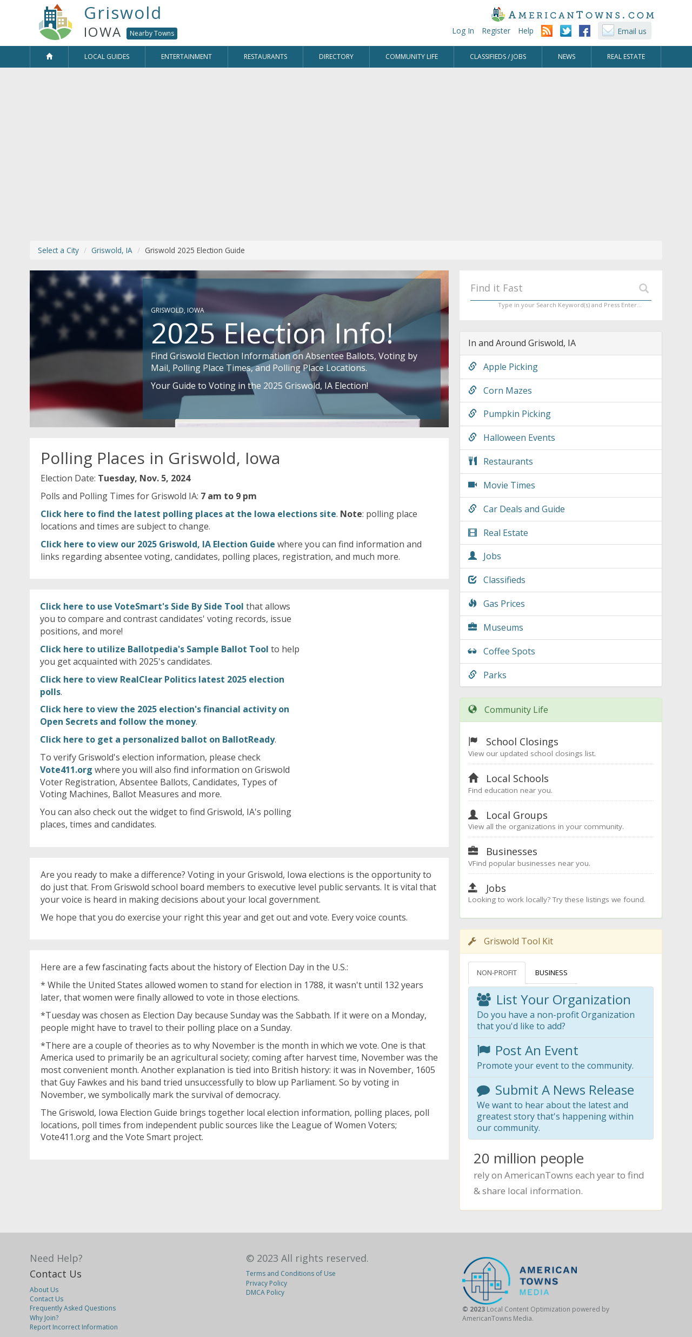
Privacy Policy (266, 1283)
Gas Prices (496, 604)
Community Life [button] (411, 56)
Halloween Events (511, 438)
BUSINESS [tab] (551, 972)
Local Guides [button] (106, 56)
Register (496, 30)
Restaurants (500, 461)
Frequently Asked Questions (73, 1308)
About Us (44, 1289)
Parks (487, 675)
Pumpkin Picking (509, 414)
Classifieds (496, 580)
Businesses (511, 851)
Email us (632, 31)
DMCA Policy (265, 1292)
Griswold (123, 12)
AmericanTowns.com (572, 14)
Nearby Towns (152, 33)
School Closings (522, 741)
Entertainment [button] (186, 56)
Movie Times (501, 485)
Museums (495, 627)
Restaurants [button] (265, 56)
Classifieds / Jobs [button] (498, 56)
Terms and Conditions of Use (291, 1273)
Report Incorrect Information (74, 1327)
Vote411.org (66, 770)
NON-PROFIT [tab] (497, 972)
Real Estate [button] (626, 56)
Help (526, 30)
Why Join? (44, 1317)
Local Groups (517, 815)
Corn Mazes (500, 390)
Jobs (484, 556)
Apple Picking (503, 367)
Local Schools (517, 778)
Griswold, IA (111, 250)
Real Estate (498, 533)
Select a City (58, 250)
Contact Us (56, 1273)
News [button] (566, 56)
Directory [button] (336, 56)
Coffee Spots (501, 651)
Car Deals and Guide (516, 509)
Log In (463, 30)
